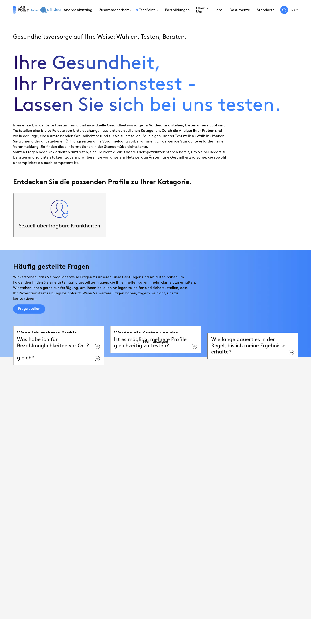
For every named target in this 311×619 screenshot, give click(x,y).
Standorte (266, 10)
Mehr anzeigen (155, 341)
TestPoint (147, 10)
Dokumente (239, 10)
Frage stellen (29, 308)
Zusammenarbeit (114, 10)
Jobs (219, 10)
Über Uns (200, 10)
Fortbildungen (177, 10)
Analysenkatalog (78, 10)
